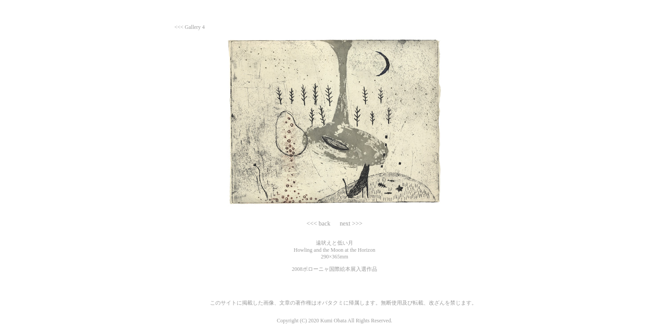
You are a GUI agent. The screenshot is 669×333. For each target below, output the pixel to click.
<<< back (319, 223)
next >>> (350, 223)
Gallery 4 (195, 27)
